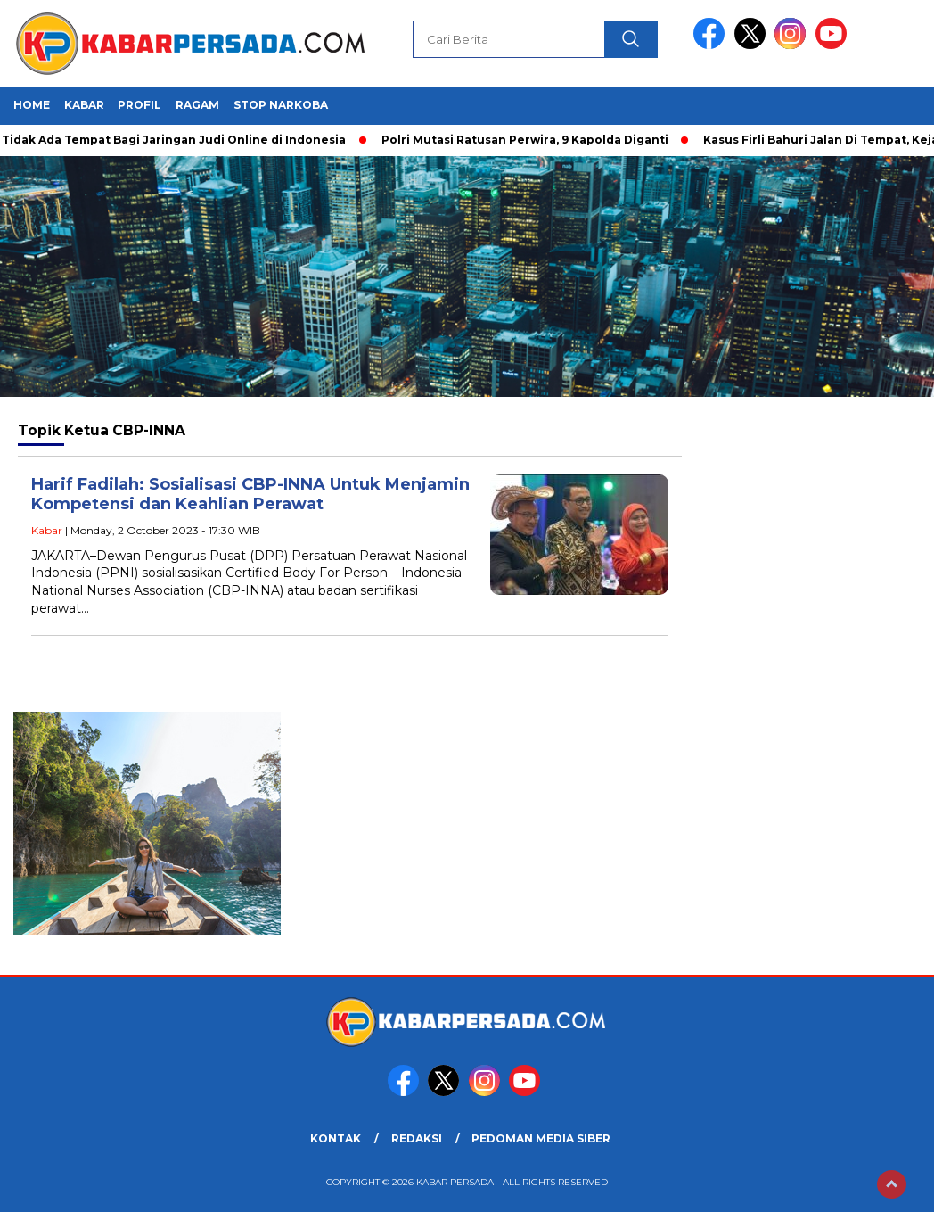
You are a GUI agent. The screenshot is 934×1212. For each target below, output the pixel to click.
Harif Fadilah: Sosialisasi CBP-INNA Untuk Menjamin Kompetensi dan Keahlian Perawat (250, 494)
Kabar (84, 104)
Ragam (197, 104)
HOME (31, 104)
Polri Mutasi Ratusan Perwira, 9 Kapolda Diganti (528, 139)
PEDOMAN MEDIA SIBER (540, 1138)
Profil (139, 104)
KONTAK (335, 1138)
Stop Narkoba (281, 104)
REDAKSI (416, 1138)
